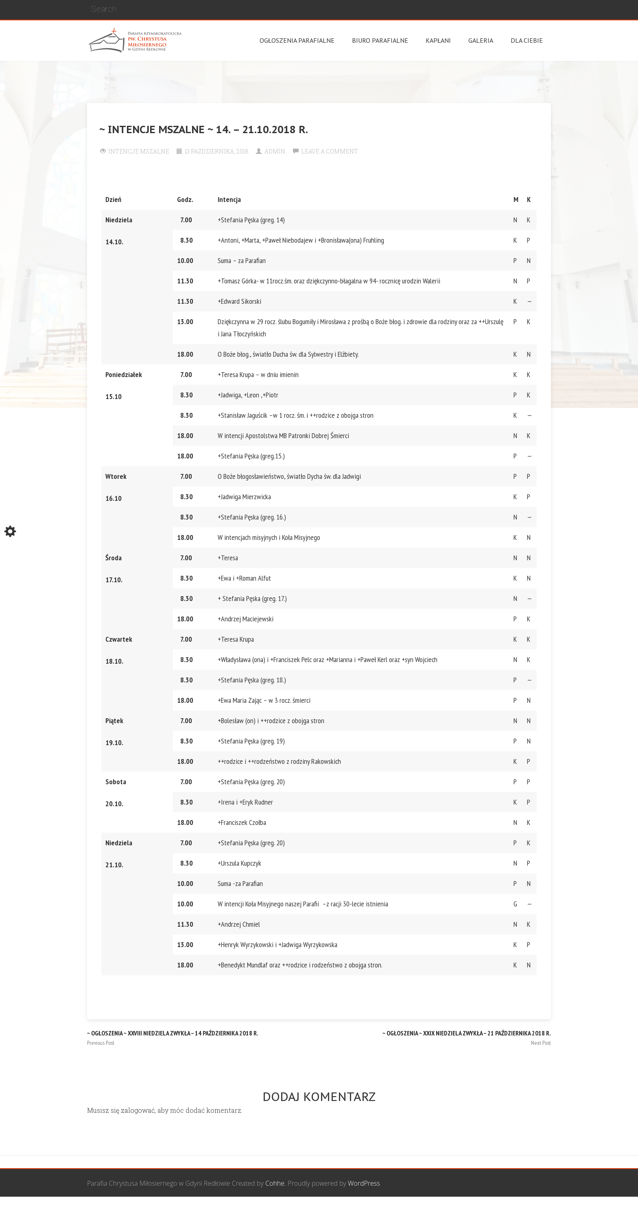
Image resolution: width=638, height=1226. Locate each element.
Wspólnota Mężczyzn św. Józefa (271, 1211)
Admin (274, 151)
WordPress (364, 1183)
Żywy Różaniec (530, 1211)
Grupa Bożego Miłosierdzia (363, 1211)
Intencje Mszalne (138, 151)
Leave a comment (329, 151)
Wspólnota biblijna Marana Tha (456, 1211)
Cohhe (274, 1183)
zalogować (138, 1110)
